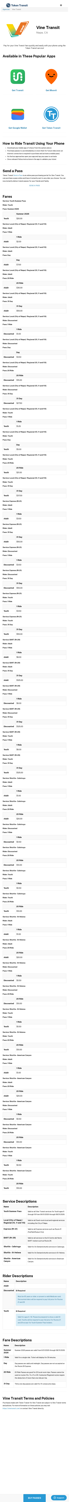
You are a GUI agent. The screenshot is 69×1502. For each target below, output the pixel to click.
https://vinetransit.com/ (11, 1408)
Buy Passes (34, 1498)
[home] (17, 5)
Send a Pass (18, 175)
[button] (61, 5)
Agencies (6, 9)
